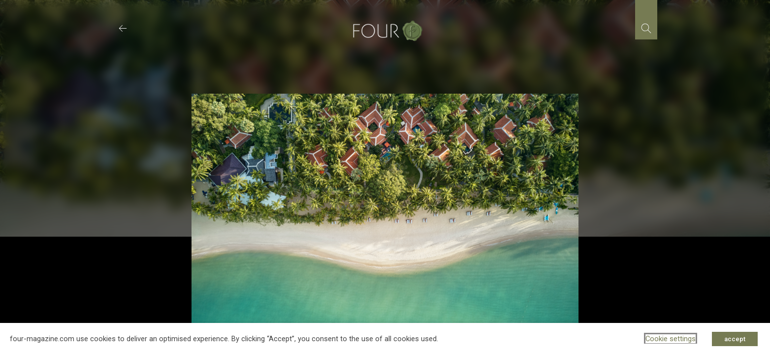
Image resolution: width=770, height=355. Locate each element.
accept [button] (734, 339)
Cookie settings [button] (670, 338)
